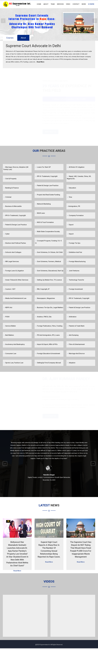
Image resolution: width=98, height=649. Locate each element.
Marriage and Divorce (76, 354)
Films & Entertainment (76, 345)
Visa (69, 197)
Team (53, 4)
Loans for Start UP (43, 167)
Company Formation (75, 216)
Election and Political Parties (14, 243)
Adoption (71, 363)
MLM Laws (40, 213)
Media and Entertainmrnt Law (14, 299)
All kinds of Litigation (75, 167)
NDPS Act (7, 308)
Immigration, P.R (73, 206)
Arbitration (71, 317)
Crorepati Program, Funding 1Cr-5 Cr (48, 242)
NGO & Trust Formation (44, 223)
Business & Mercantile (12, 206)
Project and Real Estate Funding (47, 195)
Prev (4, 21)
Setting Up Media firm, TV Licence (48, 280)
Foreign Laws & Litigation (13, 271)
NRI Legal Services (11, 262)
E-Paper (91, 4)
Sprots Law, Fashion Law (13, 363)
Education (71, 188)
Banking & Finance (11, 188)
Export (70, 225)
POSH (6, 317)
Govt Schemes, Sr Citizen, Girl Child (49, 253)
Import (70, 234)
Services (60, 4)
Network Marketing (43, 204)
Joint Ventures (73, 271)
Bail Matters (8, 335)
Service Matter (9, 326)
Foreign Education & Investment (47, 354)
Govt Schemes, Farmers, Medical (48, 262)
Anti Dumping (72, 335)
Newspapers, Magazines (45, 299)
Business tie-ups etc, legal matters (49, 308)
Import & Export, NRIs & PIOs (46, 345)
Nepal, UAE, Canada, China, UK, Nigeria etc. (79, 178)
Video (68, 4)
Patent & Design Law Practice (15, 225)
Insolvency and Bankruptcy (14, 345)
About (45, 4)
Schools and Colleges (12, 253)
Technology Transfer (75, 280)
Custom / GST (9, 289)
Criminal (7, 197)
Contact (76, 4)
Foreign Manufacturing (76, 262)
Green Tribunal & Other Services (15, 280)
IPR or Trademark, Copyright (14, 216)
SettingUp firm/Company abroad (48, 363)
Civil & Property (9, 179)
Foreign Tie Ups (73, 243)
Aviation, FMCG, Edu (43, 317)
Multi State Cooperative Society (47, 232)
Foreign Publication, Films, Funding (48, 326)
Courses (9, 38)
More (84, 4)
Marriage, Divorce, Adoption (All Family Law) (15, 168)
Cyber (6, 234)
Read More (40, 62)
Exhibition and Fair (74, 253)
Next (94, 21)
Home (39, 4)
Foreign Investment (75, 289)
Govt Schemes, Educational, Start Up (49, 271)
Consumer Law (9, 354)
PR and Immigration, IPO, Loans (47, 335)
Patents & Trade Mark (75, 326)
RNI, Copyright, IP (42, 289)
